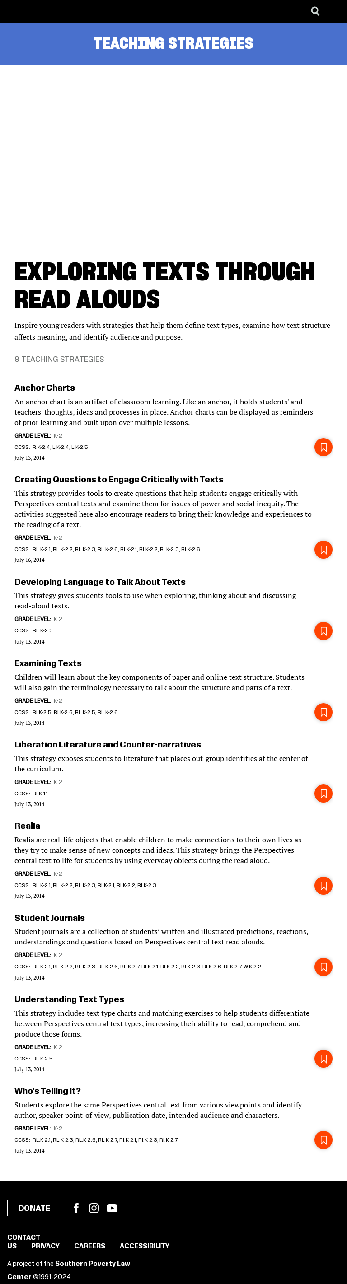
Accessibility (144, 1246)
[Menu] (333, 11)
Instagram (94, 1208)
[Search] (315, 11)
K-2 (58, 436)
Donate (34, 1208)
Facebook (75, 1208)
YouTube (112, 1208)
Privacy (45, 1246)
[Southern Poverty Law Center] (15, 11)
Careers (89, 1246)
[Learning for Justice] (52, 11)
